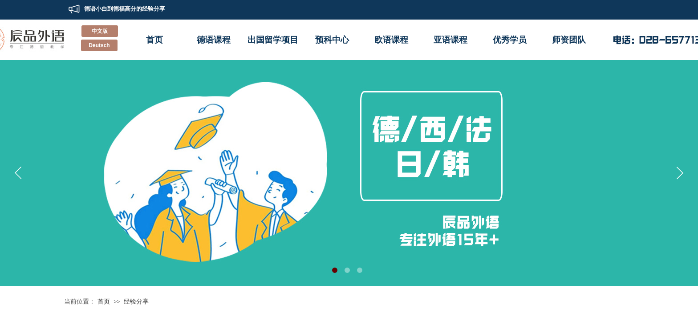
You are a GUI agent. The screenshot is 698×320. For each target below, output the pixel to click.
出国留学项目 (273, 39)
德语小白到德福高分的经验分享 (124, 7)
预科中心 (332, 39)
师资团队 (569, 39)
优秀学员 (510, 39)
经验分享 (136, 301)
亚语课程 (450, 39)
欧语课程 (391, 39)
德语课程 (214, 39)
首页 (154, 39)
